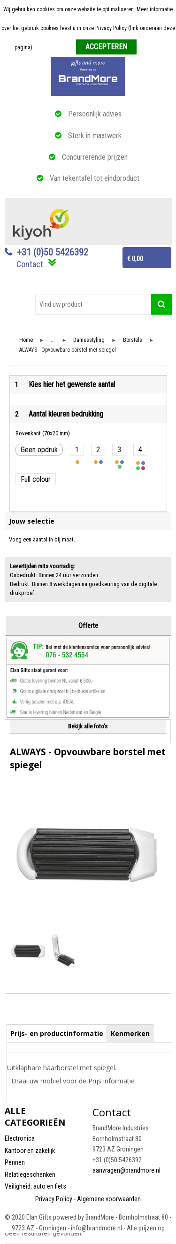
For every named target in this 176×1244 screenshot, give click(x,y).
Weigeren (151, 47)
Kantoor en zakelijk (30, 1150)
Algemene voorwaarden (109, 1199)
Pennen (15, 1162)
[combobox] (93, 304)
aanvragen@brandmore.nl (126, 1170)
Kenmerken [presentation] (130, 1033)
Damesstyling (89, 340)
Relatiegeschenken (30, 1174)
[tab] (57, 1033)
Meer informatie (53, 47)
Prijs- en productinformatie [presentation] (56, 1033)
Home (26, 340)
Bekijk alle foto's (87, 726)
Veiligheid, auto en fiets (35, 1186)
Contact (29, 264)
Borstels (132, 340)
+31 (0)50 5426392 (52, 252)
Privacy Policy (53, 1199)
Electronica (20, 1138)
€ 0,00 (135, 259)
